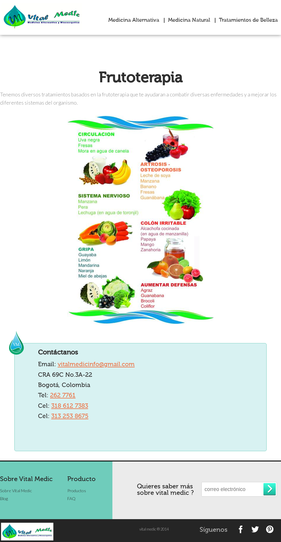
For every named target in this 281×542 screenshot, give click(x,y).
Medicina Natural (189, 20)
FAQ (71, 498)
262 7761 (63, 396)
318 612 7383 (69, 406)
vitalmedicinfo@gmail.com (96, 365)
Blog (4, 498)
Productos (76, 490)
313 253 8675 (69, 416)
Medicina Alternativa (133, 20)
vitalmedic (44, 16)
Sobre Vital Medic (16, 490)
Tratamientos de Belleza (248, 20)
